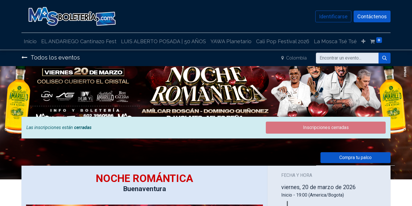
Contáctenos (372, 16)
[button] (363, 41)
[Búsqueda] (385, 58)
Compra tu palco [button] (355, 157)
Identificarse (333, 16)
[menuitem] (30, 41)
